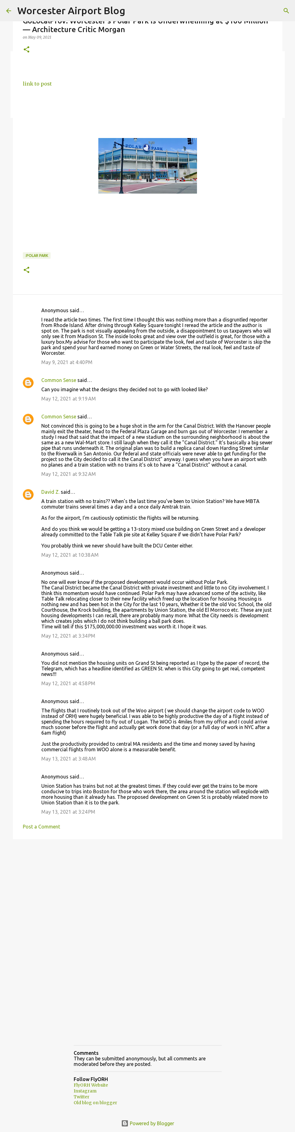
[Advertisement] (147, 892)
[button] (26, 50)
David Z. (50, 492)
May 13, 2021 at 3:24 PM (68, 812)
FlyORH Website (91, 1085)
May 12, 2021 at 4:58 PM (68, 683)
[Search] (286, 10)
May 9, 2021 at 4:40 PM (66, 362)
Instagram (85, 1091)
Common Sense (58, 380)
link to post (37, 84)
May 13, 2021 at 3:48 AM (68, 758)
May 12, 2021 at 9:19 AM (68, 398)
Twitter (81, 1097)
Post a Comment (41, 826)
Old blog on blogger (95, 1102)
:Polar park (36, 256)
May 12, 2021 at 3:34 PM (68, 636)
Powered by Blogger (147, 1123)
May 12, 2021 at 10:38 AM (70, 555)
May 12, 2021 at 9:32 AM (68, 474)
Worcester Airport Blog (71, 10)
